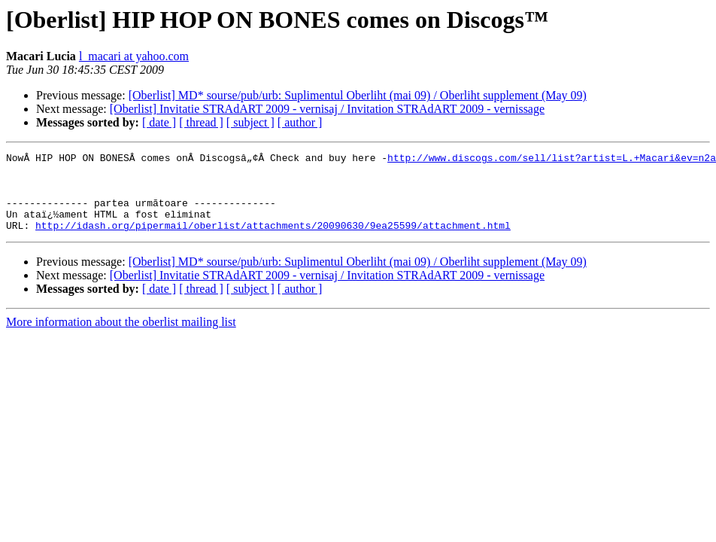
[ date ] (159, 122)
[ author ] (300, 122)
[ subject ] (250, 122)
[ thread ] (201, 122)
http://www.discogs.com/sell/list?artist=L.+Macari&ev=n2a (551, 159)
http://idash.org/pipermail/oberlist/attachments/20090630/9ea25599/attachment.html (273, 241)
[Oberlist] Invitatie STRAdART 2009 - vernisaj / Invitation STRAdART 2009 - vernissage (327, 108)
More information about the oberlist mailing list (121, 337)
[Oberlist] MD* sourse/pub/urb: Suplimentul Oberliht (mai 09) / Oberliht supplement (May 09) (358, 95)
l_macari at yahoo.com (134, 56)
